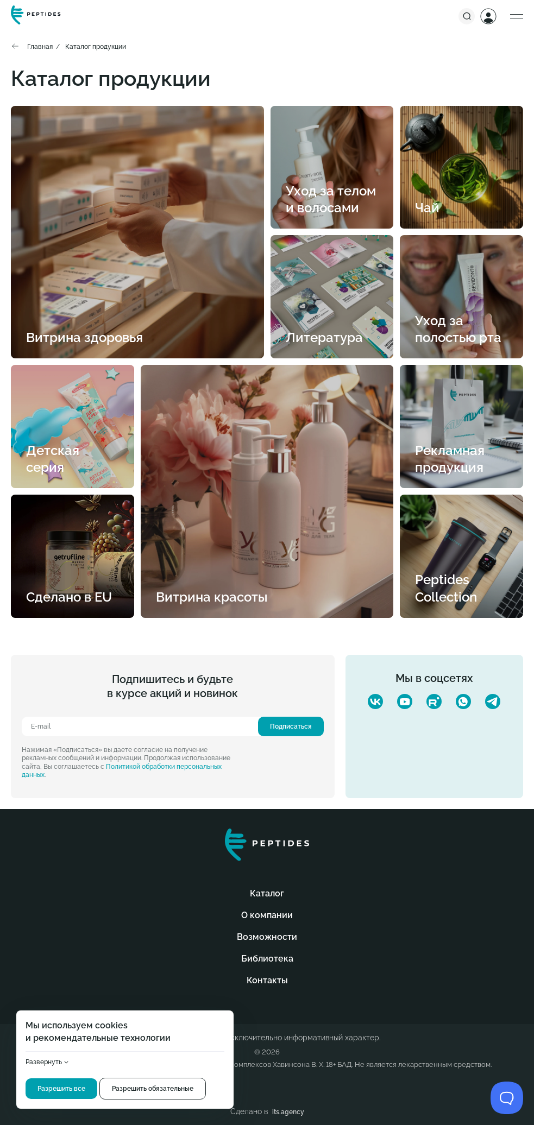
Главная (40, 46)
